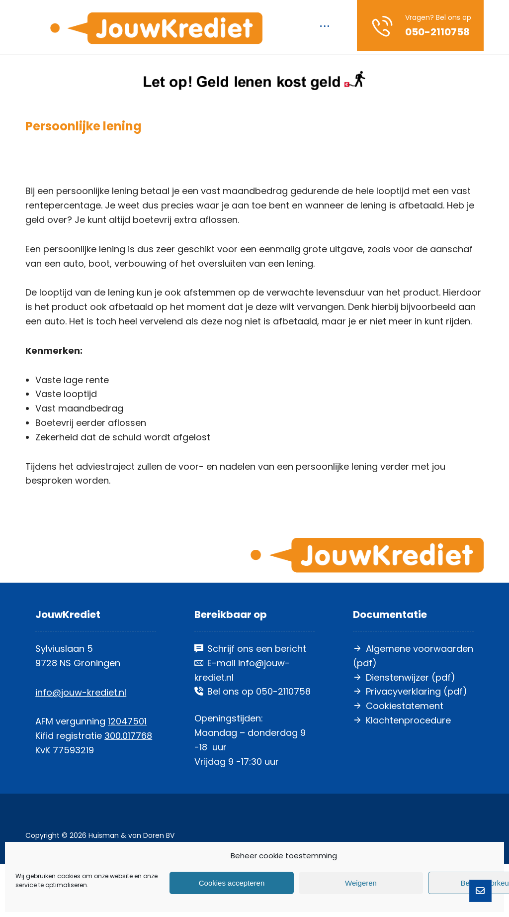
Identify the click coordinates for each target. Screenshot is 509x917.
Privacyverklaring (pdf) (410, 744)
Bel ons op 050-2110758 (252, 744)
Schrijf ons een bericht (250, 702)
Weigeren (361, 883)
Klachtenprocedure (402, 773)
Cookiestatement (398, 759)
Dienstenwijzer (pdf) (404, 730)
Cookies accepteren (232, 883)
